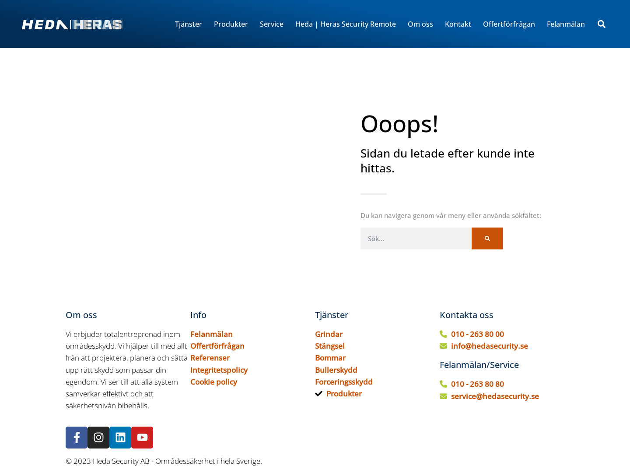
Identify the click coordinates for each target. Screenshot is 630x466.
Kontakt (458, 24)
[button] (601, 24)
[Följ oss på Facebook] (77, 437)
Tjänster (188, 24)
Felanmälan (566, 24)
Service (272, 24)
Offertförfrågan (509, 24)
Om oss (420, 24)
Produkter (231, 24)
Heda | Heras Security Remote (345, 24)
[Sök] (487, 238)
